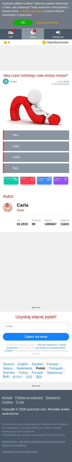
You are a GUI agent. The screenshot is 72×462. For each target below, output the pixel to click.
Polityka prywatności (29, 397)
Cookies (7, 402)
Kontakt (7, 397)
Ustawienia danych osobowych (20, 451)
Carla (66, 81)
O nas (20, 402)
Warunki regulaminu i (48, 345)
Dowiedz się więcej (31, 11)
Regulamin (53, 397)
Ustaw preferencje (47, 22)
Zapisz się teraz (36, 336)
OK (23, 22)
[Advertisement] (36, 270)
